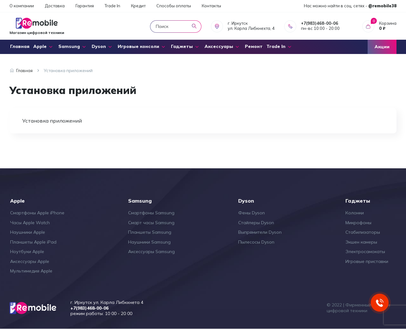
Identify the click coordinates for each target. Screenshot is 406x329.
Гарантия (84, 5)
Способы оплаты (173, 5)
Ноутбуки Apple (27, 251)
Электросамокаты (365, 251)
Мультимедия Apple (31, 271)
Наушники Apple (27, 232)
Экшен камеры (361, 242)
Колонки (354, 213)
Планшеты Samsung (149, 232)
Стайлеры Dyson (256, 222)
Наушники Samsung (149, 242)
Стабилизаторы (362, 232)
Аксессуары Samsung (151, 251)
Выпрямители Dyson (260, 232)
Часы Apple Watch (30, 222)
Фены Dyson (251, 213)
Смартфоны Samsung (151, 213)
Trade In (112, 5)
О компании (22, 5)
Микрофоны (358, 222)
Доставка (55, 5)
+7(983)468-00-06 (319, 23)
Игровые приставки (366, 261)
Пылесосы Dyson (256, 242)
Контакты (211, 5)
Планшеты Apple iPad (33, 242)
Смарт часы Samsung (151, 222)
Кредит (138, 5)
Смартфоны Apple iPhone (37, 213)
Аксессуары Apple (29, 261)
